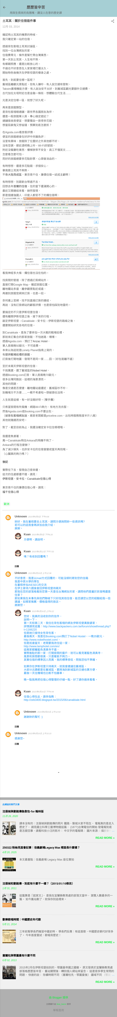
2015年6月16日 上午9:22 (43, 611)
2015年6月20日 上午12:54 (48, 712)
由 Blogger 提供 (58, 997)
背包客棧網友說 (17, 415)
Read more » (105, 837)
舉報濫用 (58, 1010)
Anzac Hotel (40, 341)
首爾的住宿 (20, 186)
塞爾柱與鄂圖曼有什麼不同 (18, 955)
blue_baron (61, 1004)
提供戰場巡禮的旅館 (17, 354)
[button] (113, 21)
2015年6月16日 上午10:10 (39, 733)
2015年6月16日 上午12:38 (39, 573)
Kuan (27, 534)
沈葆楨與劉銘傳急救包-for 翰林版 (23, 811)
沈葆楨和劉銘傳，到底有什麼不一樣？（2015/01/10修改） (38, 883)
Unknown (21, 516)
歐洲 (6, 504)
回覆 (17, 566)
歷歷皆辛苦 (36, 7)
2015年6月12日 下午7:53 (43, 551)
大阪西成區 (15, 174)
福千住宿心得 (10, 491)
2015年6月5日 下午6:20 (42, 534)
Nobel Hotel (40, 370)
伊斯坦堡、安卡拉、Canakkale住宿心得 (26, 478)
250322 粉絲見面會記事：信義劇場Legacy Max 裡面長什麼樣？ (41, 847)
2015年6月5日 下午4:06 (38, 517)
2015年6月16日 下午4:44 (43, 692)
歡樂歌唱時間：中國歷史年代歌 (21, 919)
